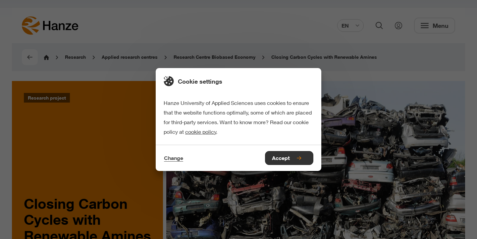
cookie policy (200, 131)
